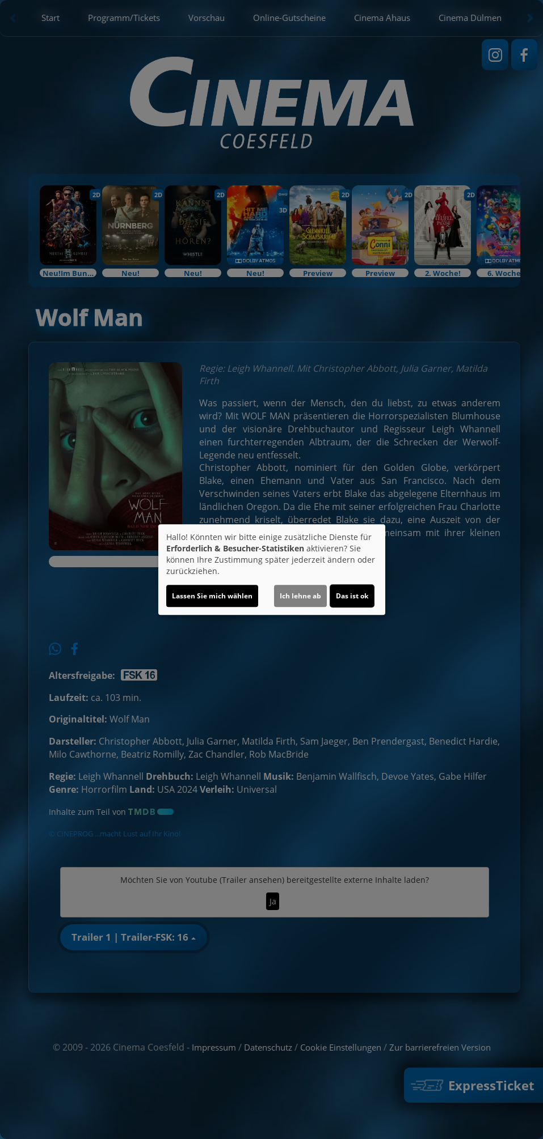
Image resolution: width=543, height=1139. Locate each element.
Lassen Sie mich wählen (212, 596)
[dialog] (271, 569)
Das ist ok (352, 596)
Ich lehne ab (300, 596)
